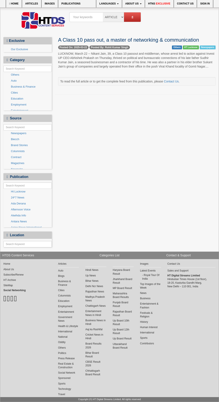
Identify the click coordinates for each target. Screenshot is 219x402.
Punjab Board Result (120, 304)
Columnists (18, 151)
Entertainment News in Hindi (93, 313)
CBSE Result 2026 (92, 363)
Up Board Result (122, 338)
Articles (31, 3)
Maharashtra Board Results (121, 295)
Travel (61, 394)
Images (50, 3)
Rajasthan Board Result (122, 313)
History (144, 321)
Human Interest (149, 327)
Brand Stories (19, 145)
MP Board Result (122, 288)
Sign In (205, 3)
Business (145, 298)
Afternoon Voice (21, 209)
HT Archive (9, 280)
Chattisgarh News (95, 305)
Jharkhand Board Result (122, 281)
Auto (14, 80)
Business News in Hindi (95, 322)
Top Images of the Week (150, 286)
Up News (90, 275)
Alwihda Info (18, 215)
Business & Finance (23, 86)
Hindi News (91, 269)
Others (15, 74)
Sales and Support (178, 270)
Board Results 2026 (93, 345)
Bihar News (91, 280)
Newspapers (18, 133)
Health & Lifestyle (68, 326)
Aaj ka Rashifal (93, 329)
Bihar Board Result (92, 354)
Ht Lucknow (18, 191)
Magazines (17, 163)
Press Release (66, 358)
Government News (65, 319)
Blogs (61, 275)
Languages (109, 3)
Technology (64, 388)
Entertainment (66, 311)
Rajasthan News (94, 291)
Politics (62, 353)
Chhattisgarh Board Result (92, 372)
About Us (133, 3)
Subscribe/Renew (13, 274)
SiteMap (8, 285)
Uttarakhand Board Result (120, 346)
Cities (14, 92)
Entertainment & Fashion (149, 305)
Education (17, 98)
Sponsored (64, 378)
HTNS (159, 3)
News (143, 293)
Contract (16, 157)
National (63, 336)
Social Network (66, 372)
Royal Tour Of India (151, 277)
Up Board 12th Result (121, 331)
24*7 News (17, 197)
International (65, 331)
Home (14, 3)
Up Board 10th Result (121, 322)
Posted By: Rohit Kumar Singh (109, 47)
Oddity (62, 342)
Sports (62, 383)
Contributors (147, 343)
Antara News (19, 221)
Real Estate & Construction (66, 365)
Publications (70, 3)
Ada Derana (18, 203)
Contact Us (185, 3)
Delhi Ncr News (94, 286)
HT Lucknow (190, 47)
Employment (18, 104)
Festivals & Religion (146, 314)
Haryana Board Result (121, 271)
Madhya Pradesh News (95, 298)
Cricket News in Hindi (94, 336)
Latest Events (148, 270)
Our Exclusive (19, 49)
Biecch (15, 139)
